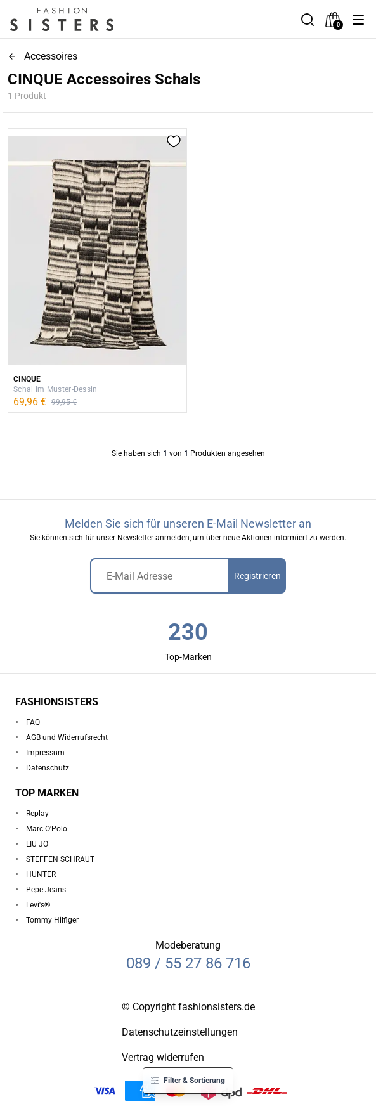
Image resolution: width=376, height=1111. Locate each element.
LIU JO (37, 844)
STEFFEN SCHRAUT (60, 859)
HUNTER (41, 874)
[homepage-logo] (77, 19)
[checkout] (332, 19)
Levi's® (38, 904)
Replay (37, 813)
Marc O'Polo (46, 828)
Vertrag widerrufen (163, 1057)
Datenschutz (47, 767)
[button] (358, 19)
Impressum (45, 752)
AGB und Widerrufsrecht (67, 737)
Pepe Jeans (46, 889)
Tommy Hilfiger (52, 920)
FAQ (33, 722)
